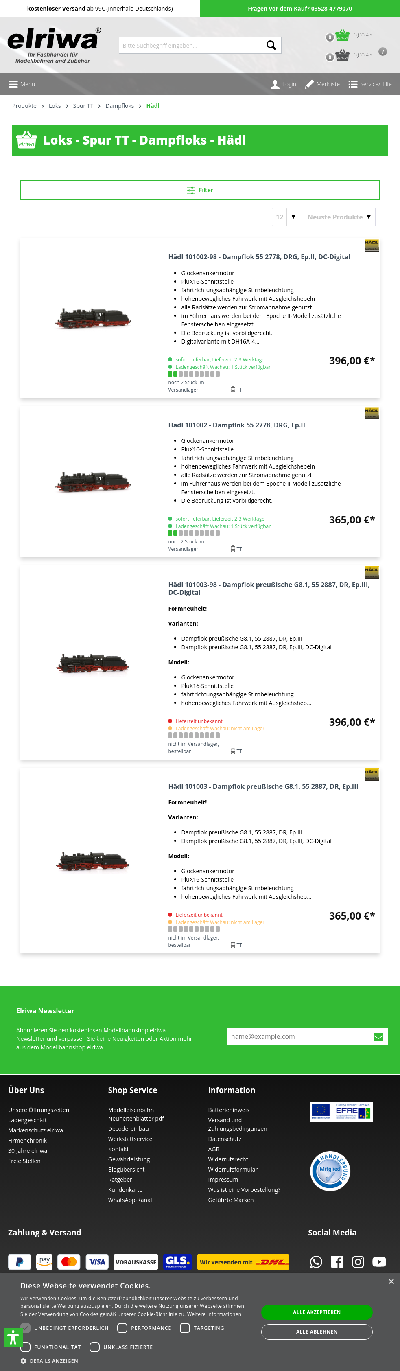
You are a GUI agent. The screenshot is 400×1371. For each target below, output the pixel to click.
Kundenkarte (125, 1190)
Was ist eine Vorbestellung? (244, 1190)
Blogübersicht (126, 1169)
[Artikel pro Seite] (286, 217)
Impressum (223, 1179)
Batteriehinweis (228, 1110)
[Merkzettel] (322, 84)
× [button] (391, 1282)
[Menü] (21, 84)
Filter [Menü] (200, 189)
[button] (13, 1337)
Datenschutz (224, 1139)
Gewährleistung (129, 1159)
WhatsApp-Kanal (130, 1200)
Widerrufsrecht (228, 1159)
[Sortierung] (340, 217)
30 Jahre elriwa (27, 1150)
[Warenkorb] (347, 35)
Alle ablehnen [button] (317, 1331)
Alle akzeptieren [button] (317, 1312)
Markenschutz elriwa (35, 1130)
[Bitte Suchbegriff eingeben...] (190, 45)
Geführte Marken (231, 1200)
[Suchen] (271, 45)
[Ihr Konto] (283, 84)
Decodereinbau (128, 1128)
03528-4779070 (331, 8)
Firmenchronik (27, 1140)
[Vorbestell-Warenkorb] (347, 55)
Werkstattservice (130, 1139)
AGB (214, 1149)
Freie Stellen (24, 1161)
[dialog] (200, 1322)
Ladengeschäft (27, 1120)
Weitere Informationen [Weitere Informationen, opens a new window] (214, 1314)
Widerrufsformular (233, 1169)
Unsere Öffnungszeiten (38, 1110)
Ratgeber (120, 1179)
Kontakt (118, 1149)
